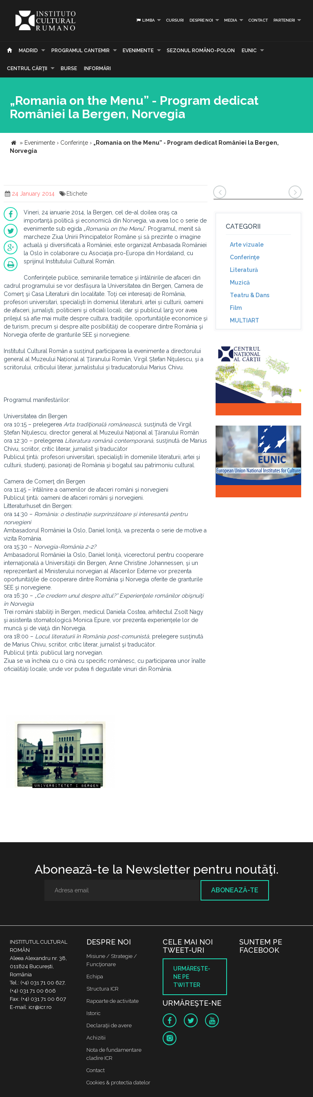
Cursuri (175, 20)
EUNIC (249, 50)
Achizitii (96, 1038)
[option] (60, 752)
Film (236, 308)
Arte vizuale (247, 244)
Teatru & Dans (249, 295)
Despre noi (201, 20)
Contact (258, 20)
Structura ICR (102, 989)
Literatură (244, 270)
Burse (69, 68)
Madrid (28, 50)
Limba (145, 20)
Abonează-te (234, 890)
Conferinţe (245, 257)
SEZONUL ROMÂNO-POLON (201, 50)
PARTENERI (284, 20)
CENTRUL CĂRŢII (27, 68)
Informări (97, 68)
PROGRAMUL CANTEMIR (80, 50)
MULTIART (244, 320)
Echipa (94, 976)
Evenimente (138, 50)
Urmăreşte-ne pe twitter (191, 976)
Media (230, 20)
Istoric (93, 1013)
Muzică (240, 282)
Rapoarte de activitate (112, 1001)
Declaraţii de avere (109, 1025)
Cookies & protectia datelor (118, 1082)
